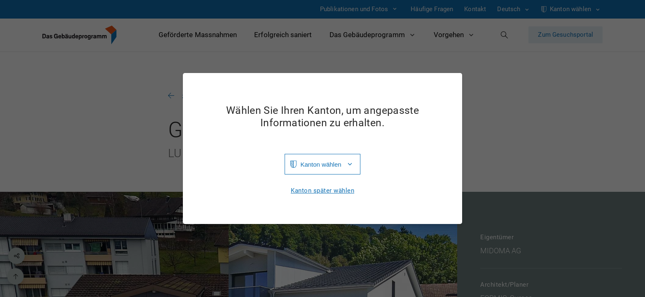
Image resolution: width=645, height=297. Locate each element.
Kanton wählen (320, 164)
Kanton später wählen (322, 191)
